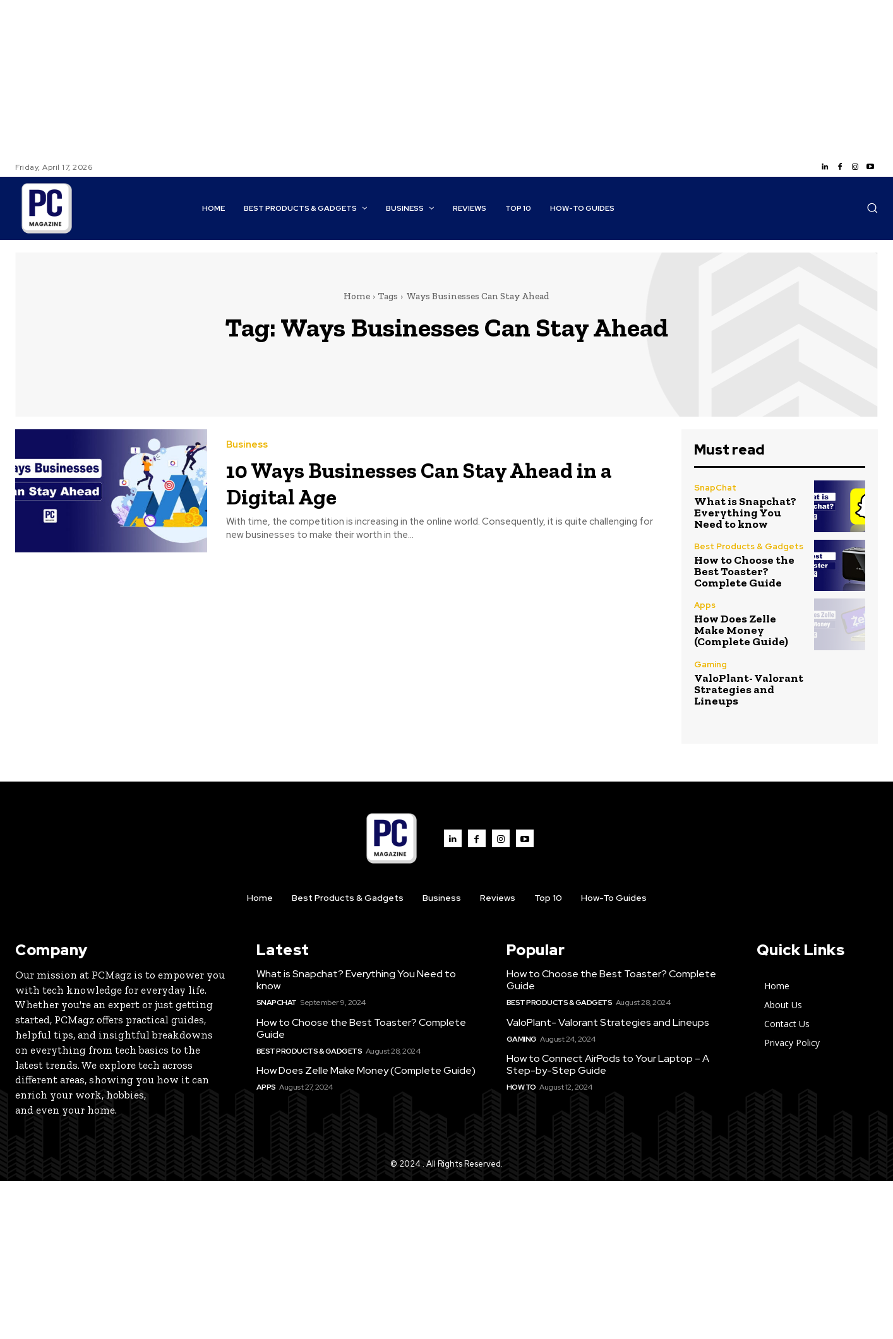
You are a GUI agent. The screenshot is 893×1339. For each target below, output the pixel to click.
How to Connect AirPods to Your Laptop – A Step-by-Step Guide (607, 1064)
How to (521, 1087)
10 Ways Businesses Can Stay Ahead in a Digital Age (435, 482)
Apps (705, 605)
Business (247, 444)
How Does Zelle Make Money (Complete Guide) (741, 630)
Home (357, 296)
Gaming (710, 664)
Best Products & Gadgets (748, 546)
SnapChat (715, 488)
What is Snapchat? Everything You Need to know (745, 512)
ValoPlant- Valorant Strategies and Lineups (748, 689)
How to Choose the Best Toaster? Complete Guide (744, 571)
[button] (872, 207)
